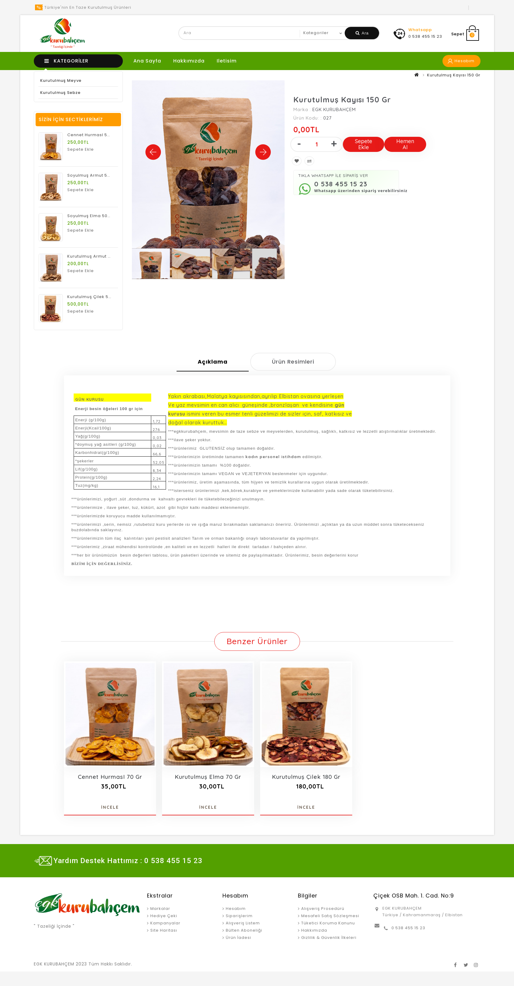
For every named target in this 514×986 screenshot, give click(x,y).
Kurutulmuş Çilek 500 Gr (93, 297)
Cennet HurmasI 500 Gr (93, 135)
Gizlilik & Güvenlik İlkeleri (328, 937)
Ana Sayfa (147, 60)
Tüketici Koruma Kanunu (328, 923)
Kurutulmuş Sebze (60, 92)
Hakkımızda (189, 60)
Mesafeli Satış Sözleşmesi (330, 916)
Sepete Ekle (363, 144)
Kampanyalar (165, 923)
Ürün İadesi (238, 937)
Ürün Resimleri (293, 361)
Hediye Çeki (163, 916)
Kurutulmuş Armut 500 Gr (94, 256)
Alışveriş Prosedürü (322, 908)
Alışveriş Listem (243, 923)
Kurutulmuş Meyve (60, 80)
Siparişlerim (239, 916)
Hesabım (236, 908)
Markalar (160, 908)
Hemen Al (405, 144)
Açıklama (213, 361)
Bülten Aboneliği (244, 930)
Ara (362, 33)
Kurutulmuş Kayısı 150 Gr (453, 75)
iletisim (227, 60)
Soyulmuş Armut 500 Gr (93, 175)
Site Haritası (163, 930)
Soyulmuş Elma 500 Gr (92, 216)
